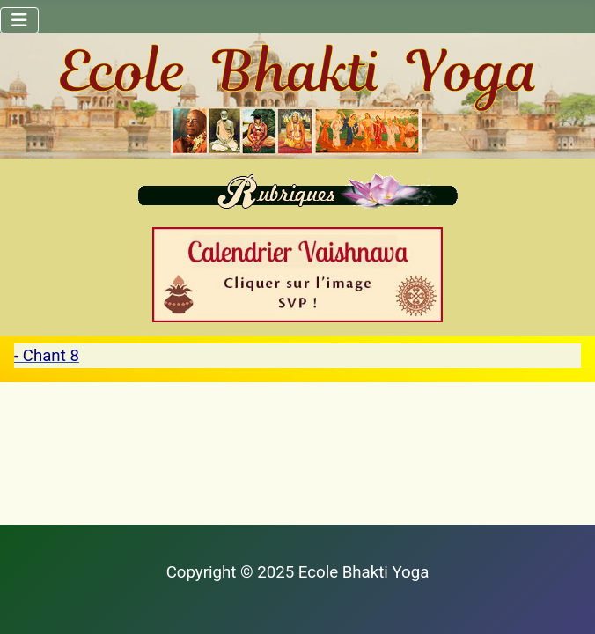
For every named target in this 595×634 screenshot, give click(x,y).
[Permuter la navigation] (19, 20)
